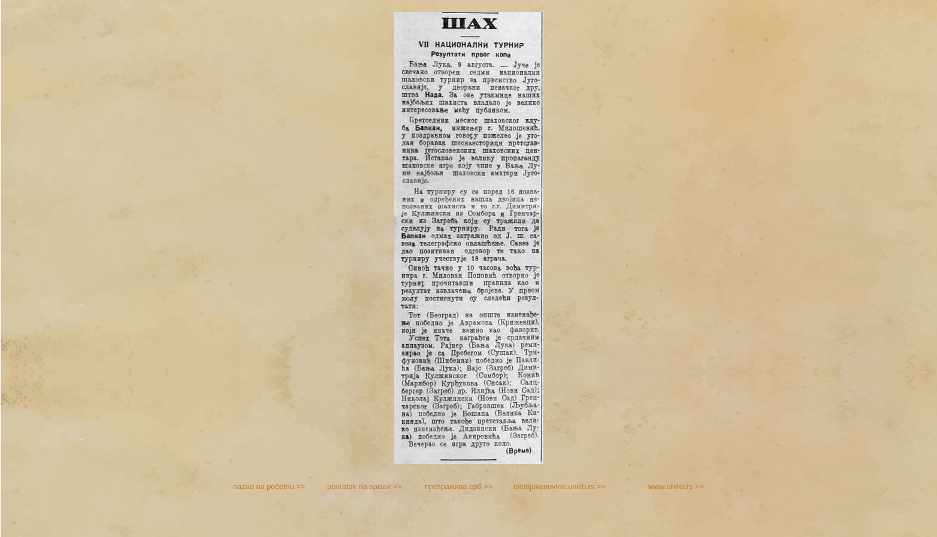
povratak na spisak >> (364, 486)
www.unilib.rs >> (676, 486)
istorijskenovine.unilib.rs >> (559, 486)
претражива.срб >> (458, 486)
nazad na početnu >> (269, 486)
